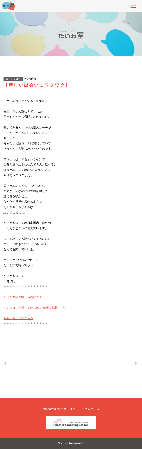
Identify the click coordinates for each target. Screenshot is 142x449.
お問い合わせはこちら (18, 318)
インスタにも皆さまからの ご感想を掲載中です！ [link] (36, 307)
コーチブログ (13, 79)
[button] (71, 345)
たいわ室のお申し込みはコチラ (24, 297)
